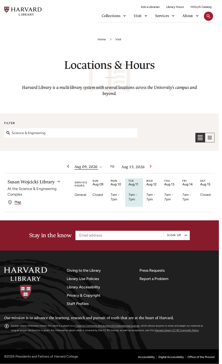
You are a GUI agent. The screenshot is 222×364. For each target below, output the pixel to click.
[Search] (70, 133)
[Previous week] (68, 166)
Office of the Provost (201, 357)
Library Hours (175, 7)
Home (102, 39)
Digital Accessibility (171, 357)
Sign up (174, 235)
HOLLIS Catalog (201, 7)
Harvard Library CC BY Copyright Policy (177, 330)
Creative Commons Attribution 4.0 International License (107, 325)
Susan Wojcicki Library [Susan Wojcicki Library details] (31, 182)
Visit (118, 39)
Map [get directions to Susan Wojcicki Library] (18, 202)
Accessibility (146, 357)
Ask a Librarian (150, 7)
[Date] (86, 167)
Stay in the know (50, 235)
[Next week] (151, 166)
